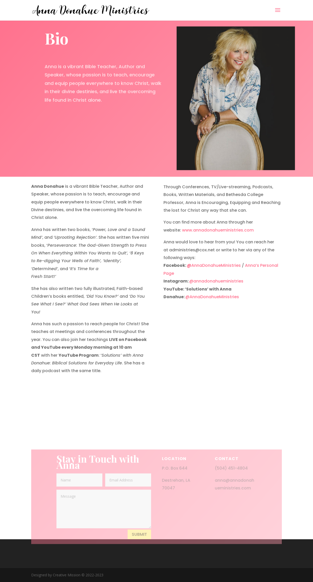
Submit (139, 541)
